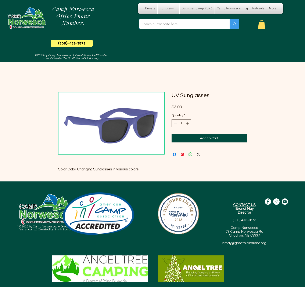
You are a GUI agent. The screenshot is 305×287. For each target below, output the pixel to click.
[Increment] (187, 123)
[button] (261, 24)
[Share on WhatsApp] (190, 154)
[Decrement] (174, 123)
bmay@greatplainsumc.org (244, 243)
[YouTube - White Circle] (285, 201)
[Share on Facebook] (174, 154)
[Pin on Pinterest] (182, 154)
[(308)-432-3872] (72, 43)
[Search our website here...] (181, 24)
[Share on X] (198, 154)
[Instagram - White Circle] (276, 201)
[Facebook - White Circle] (268, 201)
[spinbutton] (181, 123)
